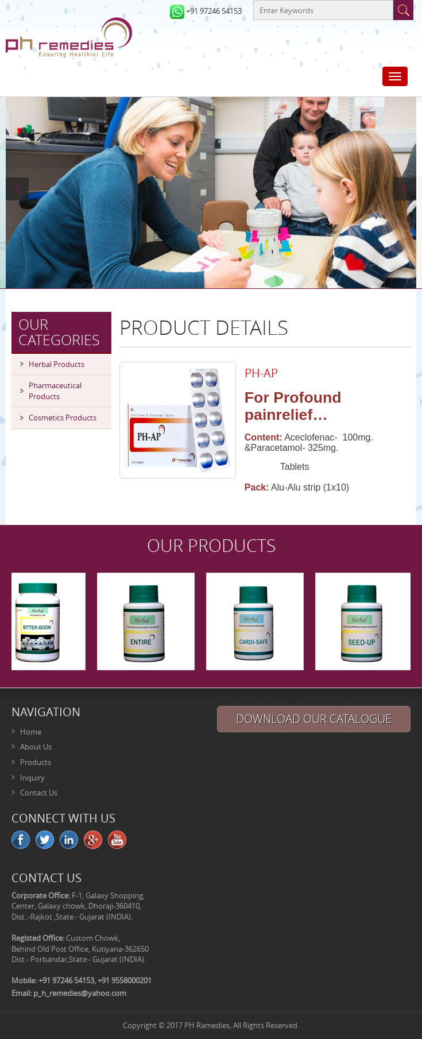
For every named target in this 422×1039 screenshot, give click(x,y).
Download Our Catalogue (314, 719)
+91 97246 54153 (214, 11)
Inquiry (32, 778)
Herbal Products (56, 364)
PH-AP (261, 373)
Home (30, 732)
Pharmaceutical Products (55, 390)
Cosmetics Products (62, 417)
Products (35, 762)
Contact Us (38, 792)
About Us (36, 746)
